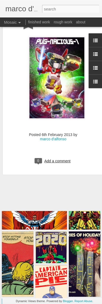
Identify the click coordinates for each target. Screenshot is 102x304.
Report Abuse (83, 301)
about (80, 22)
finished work (39, 22)
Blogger (68, 301)
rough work (63, 22)
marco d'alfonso (53, 122)
